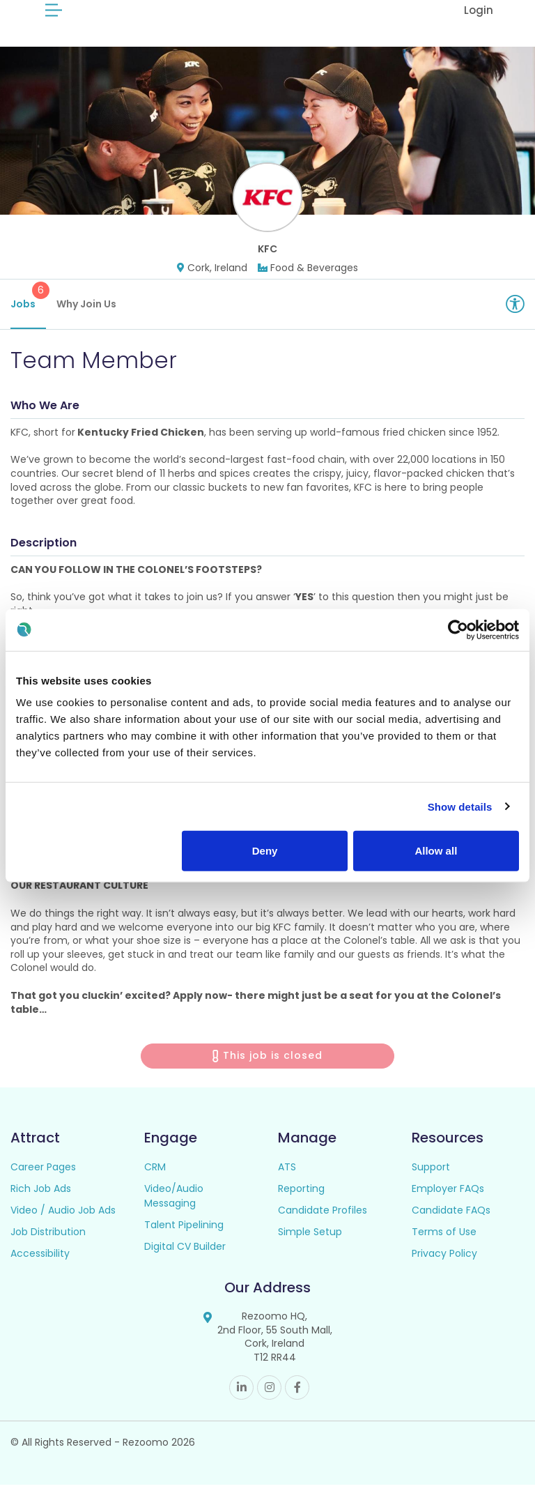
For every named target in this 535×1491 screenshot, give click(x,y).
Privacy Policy (444, 1260)
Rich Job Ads (40, 1195)
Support (431, 1173)
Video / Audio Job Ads (63, 1216)
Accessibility (40, 1260)
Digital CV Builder (185, 1253)
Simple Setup (310, 1238)
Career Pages (43, 1173)
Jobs (28, 302)
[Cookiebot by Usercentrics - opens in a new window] (458, 629)
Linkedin (241, 1394)
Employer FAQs (448, 1195)
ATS (287, 1173)
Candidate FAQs (451, 1216)
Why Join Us (86, 310)
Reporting (301, 1195)
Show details (460, 806)
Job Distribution (48, 1238)
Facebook (297, 1394)
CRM (155, 1173)
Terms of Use (444, 1238)
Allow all (435, 851)
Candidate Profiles (322, 1216)
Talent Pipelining (184, 1231)
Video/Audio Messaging (173, 1202)
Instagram (269, 1394)
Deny (265, 851)
